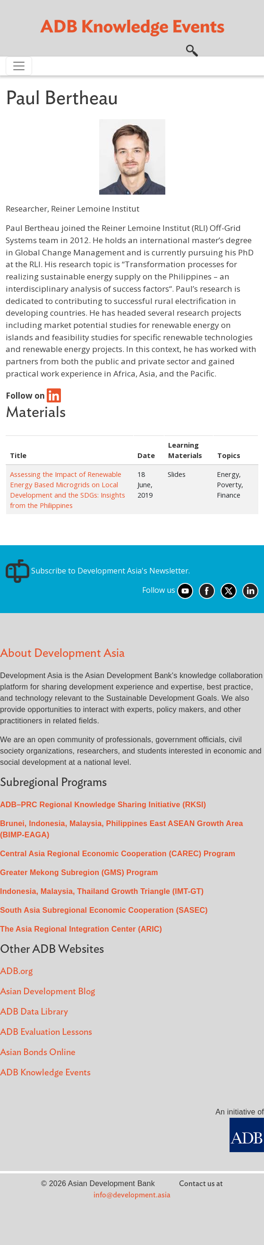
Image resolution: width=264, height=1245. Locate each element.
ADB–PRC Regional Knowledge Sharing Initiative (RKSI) (103, 805)
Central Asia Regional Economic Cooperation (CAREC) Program (117, 854)
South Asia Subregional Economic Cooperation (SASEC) (104, 910)
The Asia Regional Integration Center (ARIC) (81, 929)
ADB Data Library (34, 1011)
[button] (192, 49)
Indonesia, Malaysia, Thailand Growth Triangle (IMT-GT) (102, 891)
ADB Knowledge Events (45, 1072)
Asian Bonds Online (38, 1052)
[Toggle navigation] (19, 66)
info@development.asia (132, 1195)
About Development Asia (62, 653)
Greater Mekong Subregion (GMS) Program (79, 872)
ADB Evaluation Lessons (46, 1032)
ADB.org (16, 971)
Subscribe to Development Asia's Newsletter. (98, 570)
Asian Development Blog (47, 991)
